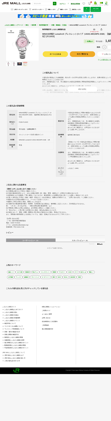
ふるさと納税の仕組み (11, 318)
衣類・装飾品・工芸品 (58, 25)
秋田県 (34, 25)
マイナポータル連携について (13, 329)
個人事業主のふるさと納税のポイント (16, 346)
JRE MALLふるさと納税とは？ (14, 358)
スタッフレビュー (80, 242)
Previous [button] (11, 44)
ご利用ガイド (46, 314)
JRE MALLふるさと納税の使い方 (14, 361)
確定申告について (10, 327)
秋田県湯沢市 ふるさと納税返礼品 (53, 29)
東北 (27, 25)
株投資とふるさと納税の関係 (13, 340)
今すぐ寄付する (82, 54)
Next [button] (33, 44)
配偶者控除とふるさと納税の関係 (15, 348)
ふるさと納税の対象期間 (12, 321)
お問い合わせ (46, 321)
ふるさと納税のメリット (12, 324)
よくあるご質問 (47, 317)
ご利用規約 (45, 328)
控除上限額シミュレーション (51, 310)
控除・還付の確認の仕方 (12, 335)
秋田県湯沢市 (43, 25)
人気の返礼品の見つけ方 (12, 364)
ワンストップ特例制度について (14, 332)
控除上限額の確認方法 (11, 338)
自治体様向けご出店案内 (49, 325)
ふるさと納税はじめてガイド (13, 313)
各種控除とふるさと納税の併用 (14, 343)
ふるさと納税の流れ (10, 316)
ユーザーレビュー (30, 242)
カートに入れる (55, 54)
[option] (22, 44)
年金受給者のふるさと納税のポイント (16, 351)
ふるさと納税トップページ (14, 25)
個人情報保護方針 (47, 332)
